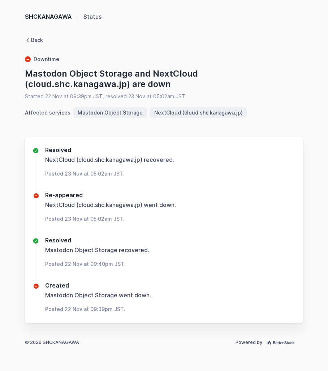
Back (34, 40)
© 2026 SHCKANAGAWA (52, 342)
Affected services (47, 112)
